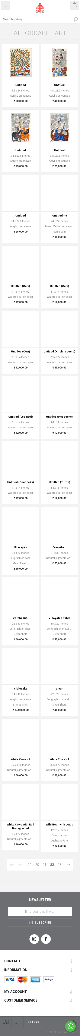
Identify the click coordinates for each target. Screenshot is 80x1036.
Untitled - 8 (59, 215)
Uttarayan (20, 547)
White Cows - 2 (59, 759)
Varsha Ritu (20, 618)
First (11, 865)
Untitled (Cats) (20, 286)
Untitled (20, 85)
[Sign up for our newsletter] (40, 911)
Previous (20, 865)
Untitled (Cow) (20, 351)
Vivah (59, 688)
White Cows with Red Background (20, 826)
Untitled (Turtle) (59, 482)
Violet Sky (20, 688)
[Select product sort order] (17, 1022)
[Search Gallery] (35, 19)
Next (68, 865)
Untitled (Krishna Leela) (59, 351)
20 (37, 865)
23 (59, 865)
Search (75, 19)
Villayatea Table (59, 618)
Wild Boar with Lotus (59, 824)
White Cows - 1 (20, 759)
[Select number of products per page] (6, 1022)
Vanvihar (59, 547)
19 (30, 865)
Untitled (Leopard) (20, 416)
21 (45, 865)
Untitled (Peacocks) (59, 416)
